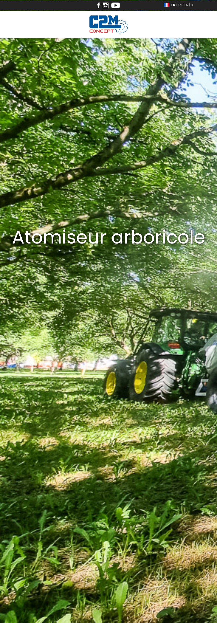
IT (192, 5)
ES (186, 5)
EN (180, 5)
